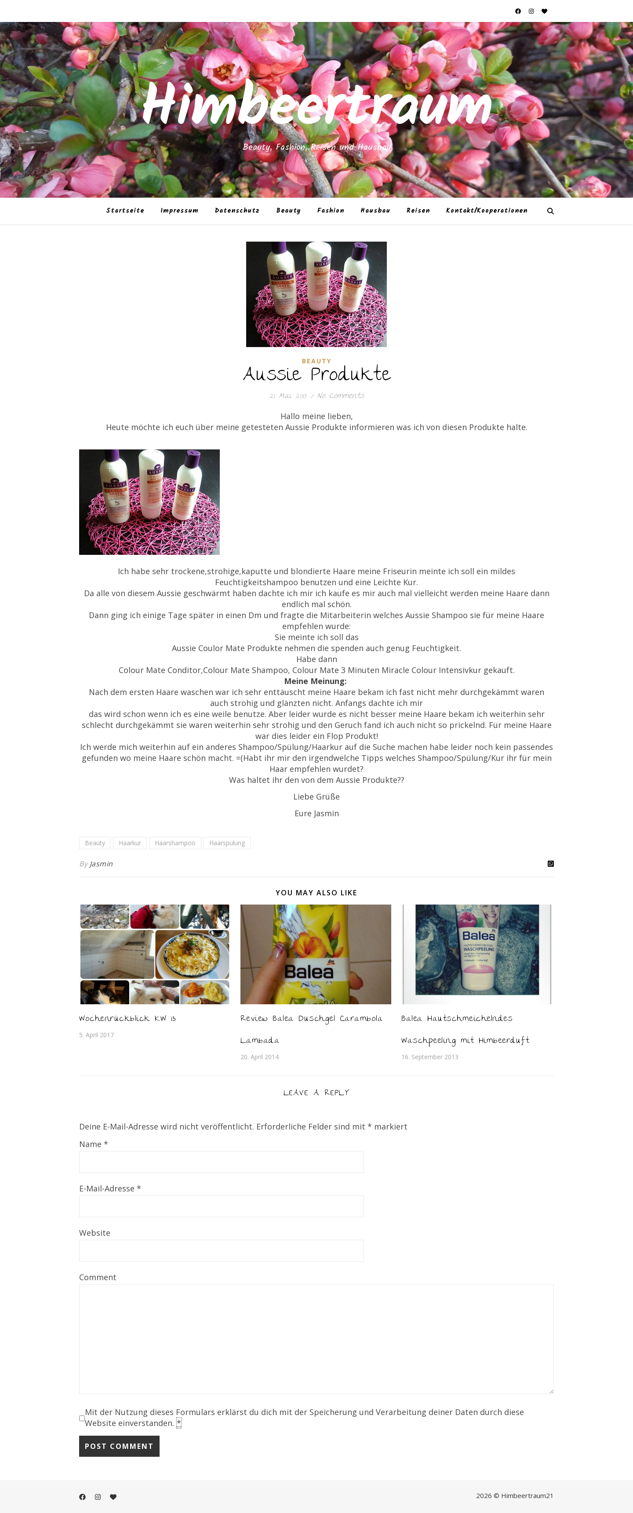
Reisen (418, 211)
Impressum (179, 211)
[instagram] (532, 11)
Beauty (288, 211)
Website (94, 1232)
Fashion (330, 211)
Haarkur (130, 843)
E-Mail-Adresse (110, 1188)
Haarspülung (227, 843)
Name (93, 1144)
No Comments (340, 396)
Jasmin (101, 864)
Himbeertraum (316, 109)
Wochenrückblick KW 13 (127, 1019)
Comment (97, 1277)
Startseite (125, 211)
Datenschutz (237, 211)
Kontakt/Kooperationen (487, 211)
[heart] (544, 11)
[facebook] (518, 11)
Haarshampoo (175, 843)
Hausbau (375, 211)
